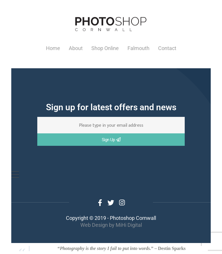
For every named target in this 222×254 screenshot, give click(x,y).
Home (53, 48)
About (76, 48)
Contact (167, 48)
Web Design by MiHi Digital (111, 225)
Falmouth (138, 48)
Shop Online (105, 48)
